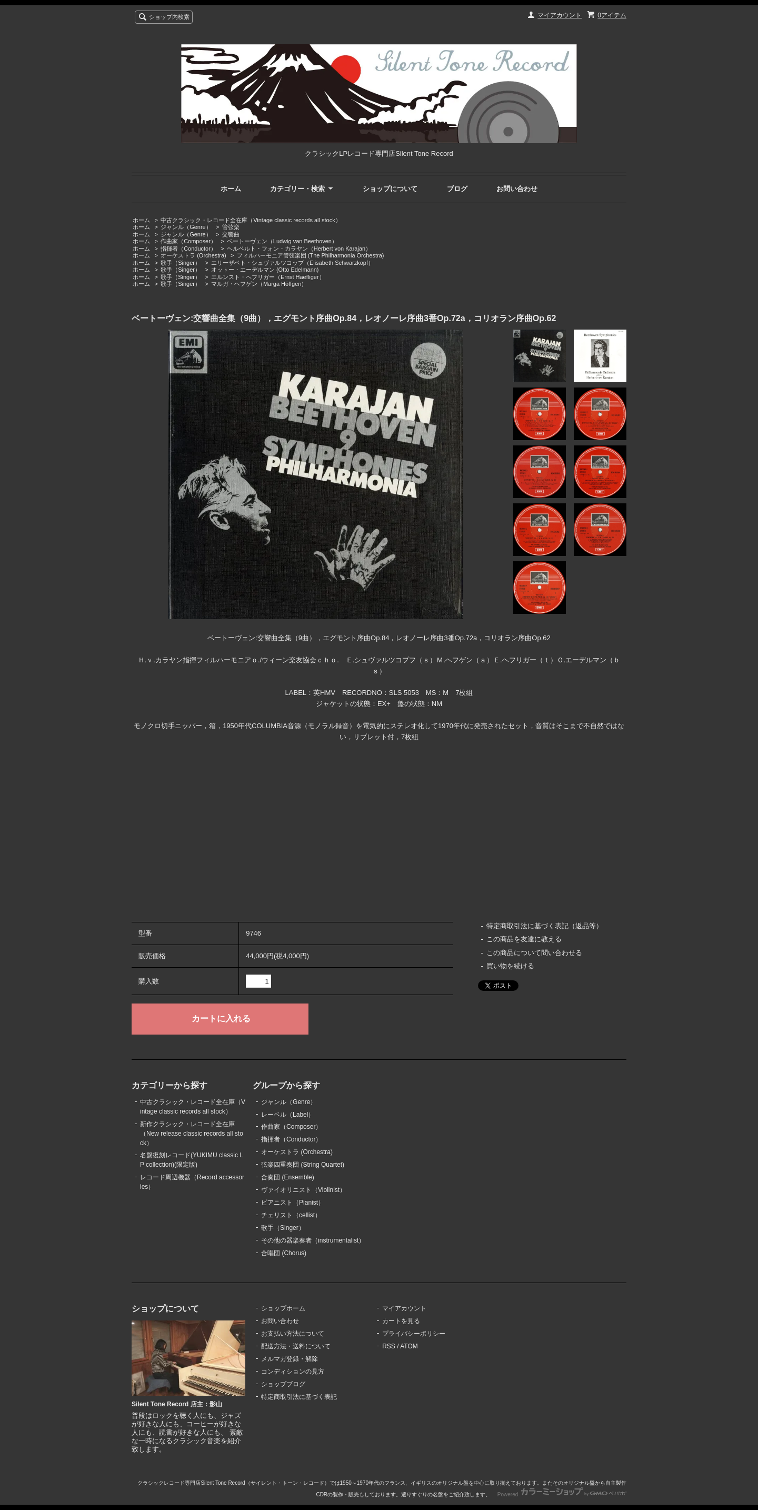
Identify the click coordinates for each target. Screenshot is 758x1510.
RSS (388, 1346)
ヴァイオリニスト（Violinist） (303, 1190)
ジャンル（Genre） (186, 227)
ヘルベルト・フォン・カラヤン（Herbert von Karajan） (299, 248)
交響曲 (231, 234)
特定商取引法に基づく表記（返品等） (544, 926)
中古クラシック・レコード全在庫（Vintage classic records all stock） (251, 220)
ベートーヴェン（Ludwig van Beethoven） (282, 241)
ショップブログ (283, 1384)
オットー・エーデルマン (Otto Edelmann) (265, 269)
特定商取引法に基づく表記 (299, 1396)
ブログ (457, 189)
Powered (561, 1494)
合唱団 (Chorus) (283, 1253)
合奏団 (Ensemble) (287, 1177)
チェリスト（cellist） (291, 1215)
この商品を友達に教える (524, 939)
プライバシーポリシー (413, 1333)
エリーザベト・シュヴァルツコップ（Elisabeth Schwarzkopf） (292, 263)
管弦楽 (231, 227)
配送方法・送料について (296, 1346)
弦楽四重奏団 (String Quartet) (302, 1164)
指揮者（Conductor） (188, 248)
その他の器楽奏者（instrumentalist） (313, 1240)
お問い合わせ (516, 189)
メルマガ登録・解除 (289, 1359)
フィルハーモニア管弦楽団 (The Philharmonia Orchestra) (310, 255)
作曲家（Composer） (188, 241)
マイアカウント (559, 15)
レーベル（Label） (287, 1114)
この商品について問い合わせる (534, 953)
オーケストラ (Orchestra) (193, 255)
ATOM (409, 1346)
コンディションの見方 (292, 1371)
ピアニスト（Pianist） (292, 1202)
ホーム (231, 189)
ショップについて (390, 189)
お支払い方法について (292, 1333)
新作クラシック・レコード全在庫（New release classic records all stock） (191, 1133)
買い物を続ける (510, 966)
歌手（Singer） (181, 263)
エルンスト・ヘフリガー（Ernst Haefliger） (268, 277)
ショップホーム (283, 1308)
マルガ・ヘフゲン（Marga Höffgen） (259, 284)
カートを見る (401, 1321)
